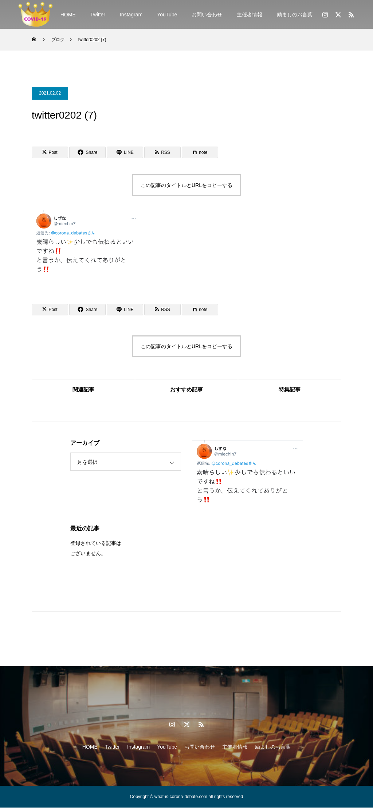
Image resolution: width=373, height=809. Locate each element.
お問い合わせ (207, 14)
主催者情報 (249, 14)
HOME (68, 14)
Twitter (97, 14)
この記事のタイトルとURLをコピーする (186, 185)
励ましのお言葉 (295, 14)
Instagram (131, 14)
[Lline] (125, 152)
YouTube (167, 14)
